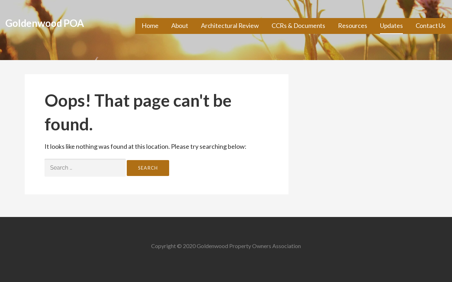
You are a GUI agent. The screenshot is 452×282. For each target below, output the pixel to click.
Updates (391, 25)
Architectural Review (230, 25)
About (179, 25)
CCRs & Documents (298, 25)
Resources (352, 25)
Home (150, 25)
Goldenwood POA (44, 23)
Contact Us (431, 25)
